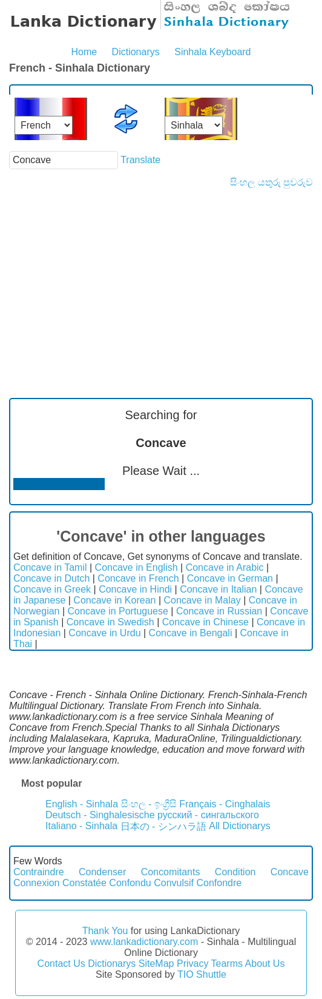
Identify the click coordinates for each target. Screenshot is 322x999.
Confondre (219, 883)
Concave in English (136, 567)
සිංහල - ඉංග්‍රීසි (149, 804)
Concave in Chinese (205, 622)
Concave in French (138, 578)
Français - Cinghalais (224, 804)
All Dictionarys (239, 826)
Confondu (130, 883)
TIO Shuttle (201, 974)
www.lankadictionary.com (144, 942)
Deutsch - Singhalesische (100, 815)
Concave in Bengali (190, 633)
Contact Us (61, 963)
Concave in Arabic (225, 567)
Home (84, 52)
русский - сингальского (208, 815)
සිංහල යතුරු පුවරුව (271, 182)
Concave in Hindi (135, 589)
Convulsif (174, 883)
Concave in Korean (114, 600)
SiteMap (156, 963)
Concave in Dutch (51, 578)
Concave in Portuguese (118, 611)
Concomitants (170, 872)
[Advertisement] (161, 279)
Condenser (102, 872)
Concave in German (230, 578)
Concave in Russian (219, 611)
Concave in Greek (52, 589)
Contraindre (38, 872)
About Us (265, 963)
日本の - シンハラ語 (163, 826)
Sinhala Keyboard (212, 52)
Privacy (192, 963)
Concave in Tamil (50, 567)
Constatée (84, 883)
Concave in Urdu (104, 633)
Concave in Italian (218, 589)
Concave (290, 872)
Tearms (227, 963)
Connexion (36, 883)
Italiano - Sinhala (81, 826)
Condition (235, 872)
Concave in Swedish (110, 622)
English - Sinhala (81, 804)
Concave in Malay (202, 600)
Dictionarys (136, 52)
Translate (140, 160)
